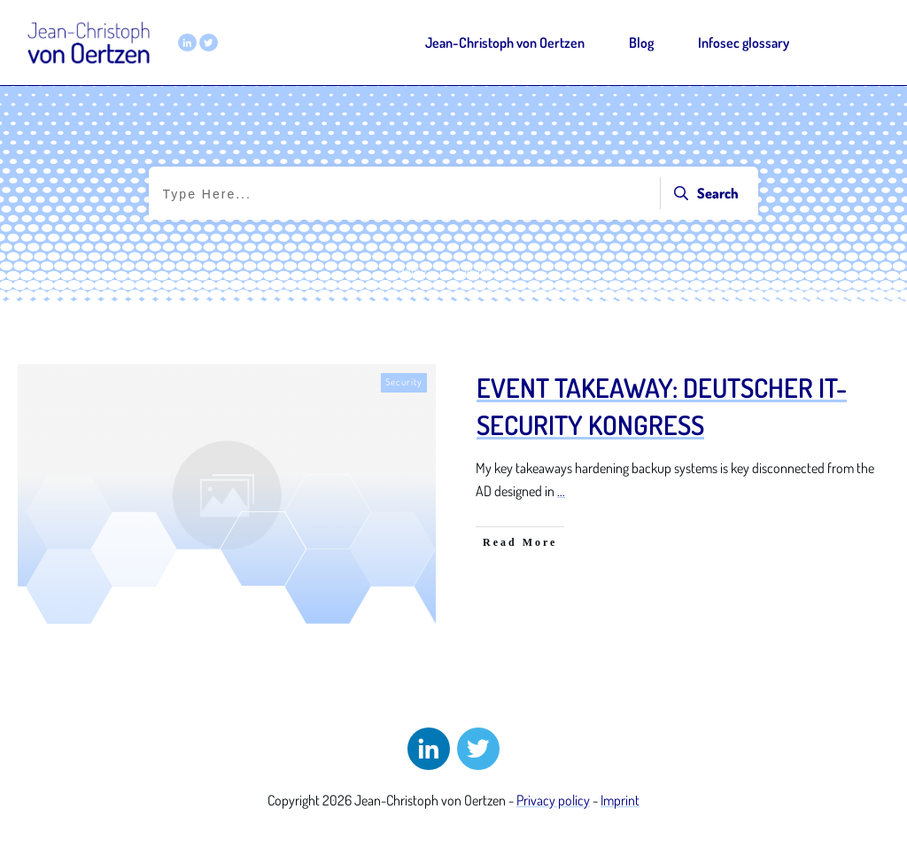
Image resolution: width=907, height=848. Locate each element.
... (561, 491)
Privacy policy (553, 800)
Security (403, 382)
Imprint (620, 800)
